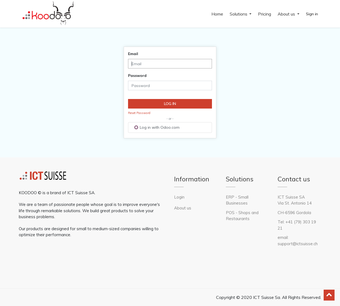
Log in (170, 103)
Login (179, 197)
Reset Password (139, 113)
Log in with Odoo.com (157, 127)
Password (137, 75)
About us (182, 208)
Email (133, 53)
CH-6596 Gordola (294, 212)
